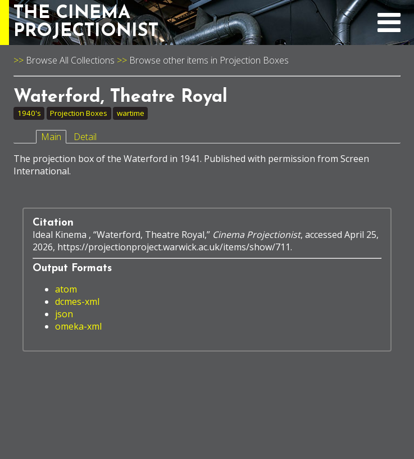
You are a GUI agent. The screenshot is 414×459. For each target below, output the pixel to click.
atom (66, 289)
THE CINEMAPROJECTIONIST (85, 22)
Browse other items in (174, 60)
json (64, 314)
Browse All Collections (70, 60)
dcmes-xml (77, 301)
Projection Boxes (254, 60)
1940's (29, 113)
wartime (130, 113)
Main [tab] (51, 136)
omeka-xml (78, 326)
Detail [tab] (85, 136)
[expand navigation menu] (389, 28)
